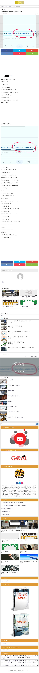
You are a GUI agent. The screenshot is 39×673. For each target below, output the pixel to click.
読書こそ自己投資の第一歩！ (7, 508)
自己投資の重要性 (5, 514)
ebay (2, 9)
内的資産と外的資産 (5, 511)
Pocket (11, 76)
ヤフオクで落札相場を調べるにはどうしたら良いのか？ (13, 502)
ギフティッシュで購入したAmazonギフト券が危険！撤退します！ (16, 655)
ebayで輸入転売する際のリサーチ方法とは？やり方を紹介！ (14, 505)
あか (37, 13)
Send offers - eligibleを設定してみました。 (31, 356)
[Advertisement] (19, 65)
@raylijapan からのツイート (7, 649)
